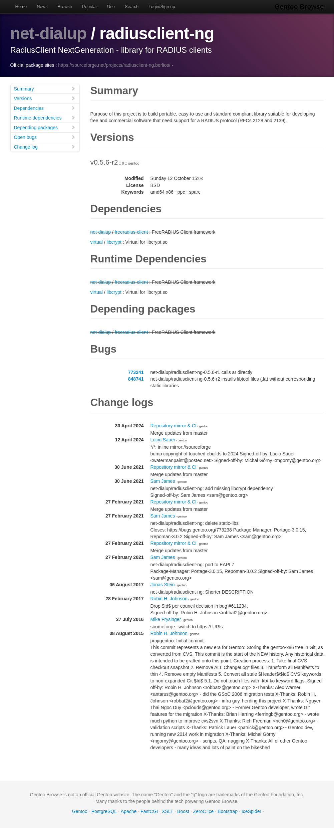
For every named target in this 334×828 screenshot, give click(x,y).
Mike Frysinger (165, 619)
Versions (44, 98)
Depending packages (44, 127)
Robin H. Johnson (169, 598)
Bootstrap (228, 811)
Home (21, 6)
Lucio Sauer (163, 439)
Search (131, 6)
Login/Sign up (161, 6)
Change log (44, 147)
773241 (136, 372)
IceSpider (251, 811)
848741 (136, 379)
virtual (96, 242)
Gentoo (79, 811)
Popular (89, 6)
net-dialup (48, 33)
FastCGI (149, 811)
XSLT (167, 811)
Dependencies (44, 108)
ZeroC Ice (203, 811)
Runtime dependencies (44, 118)
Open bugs (44, 137)
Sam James (162, 481)
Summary (44, 88)
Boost (183, 811)
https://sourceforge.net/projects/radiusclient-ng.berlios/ (114, 65)
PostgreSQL (104, 811)
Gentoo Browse (299, 6)
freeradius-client (131, 232)
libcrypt (114, 242)
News (42, 6)
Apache (128, 811)
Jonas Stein (162, 584)
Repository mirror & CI (173, 425)
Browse (65, 6)
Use (111, 6)
